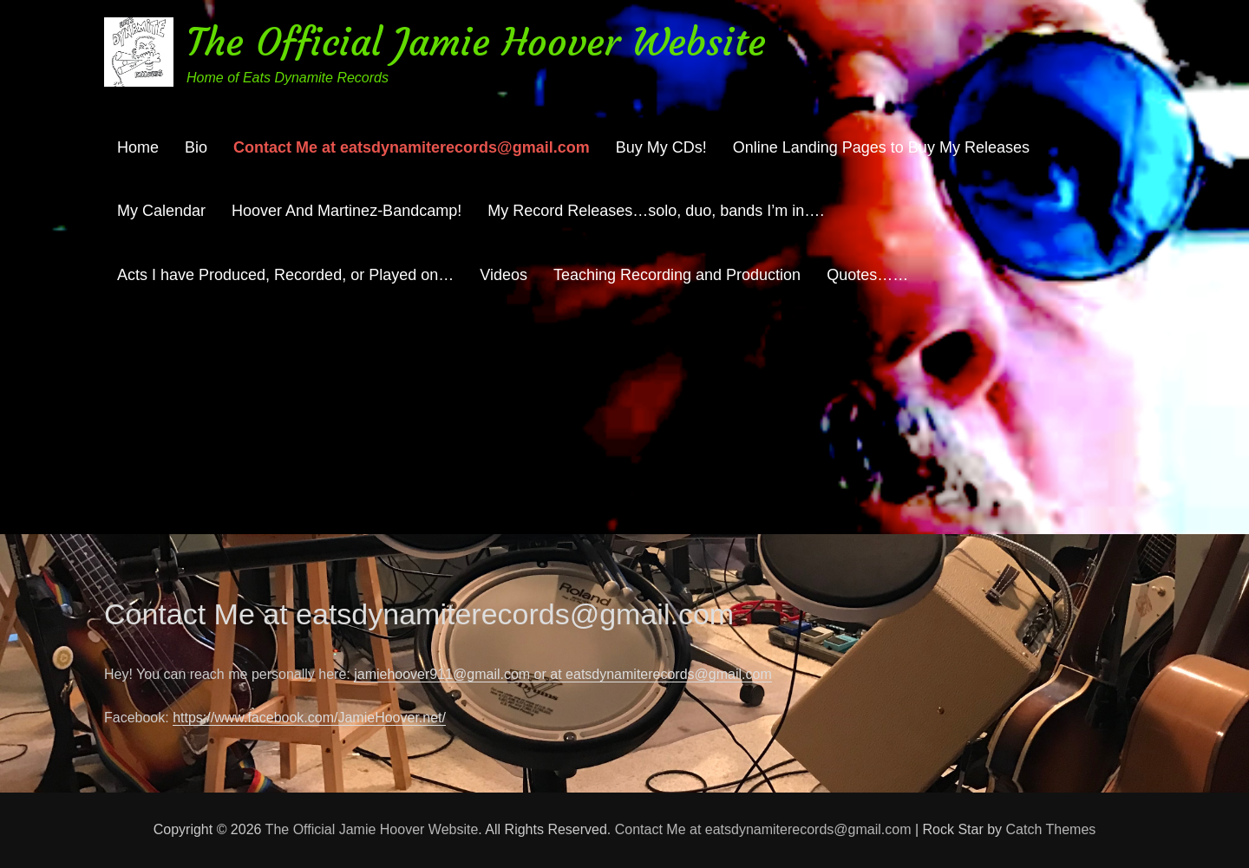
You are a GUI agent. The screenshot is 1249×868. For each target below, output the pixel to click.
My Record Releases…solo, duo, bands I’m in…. (655, 210)
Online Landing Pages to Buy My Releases (881, 147)
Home (138, 147)
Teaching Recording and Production (677, 275)
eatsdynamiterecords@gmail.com (669, 674)
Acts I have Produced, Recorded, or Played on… (285, 275)
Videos (503, 275)
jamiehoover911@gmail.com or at (460, 674)
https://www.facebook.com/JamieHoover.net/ (309, 717)
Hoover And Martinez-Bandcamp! (346, 210)
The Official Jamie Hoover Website (476, 42)
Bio (196, 147)
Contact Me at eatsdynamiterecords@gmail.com (411, 147)
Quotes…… (867, 275)
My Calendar (161, 210)
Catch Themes (1051, 829)
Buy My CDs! (661, 147)
